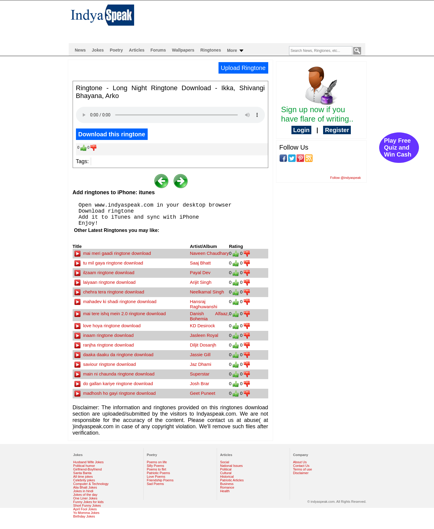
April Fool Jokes (85, 509)
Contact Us (301, 465)
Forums (158, 50)
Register (337, 130)
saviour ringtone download (105, 364)
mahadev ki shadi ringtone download (115, 301)
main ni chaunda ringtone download (114, 373)
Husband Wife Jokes (88, 462)
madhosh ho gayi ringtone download (115, 393)
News (80, 50)
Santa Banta (82, 473)
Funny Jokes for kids (88, 502)
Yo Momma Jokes (86, 513)
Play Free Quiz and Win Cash (397, 147)
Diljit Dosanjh (203, 344)
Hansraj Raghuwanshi (203, 304)
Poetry (116, 50)
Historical (227, 476)
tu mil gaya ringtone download (108, 262)
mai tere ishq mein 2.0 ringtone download (120, 313)
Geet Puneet (202, 393)
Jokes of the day (85, 494)
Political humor (84, 465)
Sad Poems (155, 484)
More (235, 51)
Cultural (225, 473)
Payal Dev (200, 272)
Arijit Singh (201, 282)
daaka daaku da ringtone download (114, 354)
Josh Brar (199, 383)
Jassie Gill (200, 354)
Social (224, 462)
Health (225, 491)
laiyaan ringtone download (105, 282)
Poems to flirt (156, 469)
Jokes (98, 50)
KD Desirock (202, 325)
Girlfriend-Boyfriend (87, 469)
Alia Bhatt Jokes (85, 487)
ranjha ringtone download (104, 344)
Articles (136, 50)
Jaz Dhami (200, 364)
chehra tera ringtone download (109, 291)
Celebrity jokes (84, 480)
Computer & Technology (90, 484)
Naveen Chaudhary (209, 253)
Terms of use (302, 469)
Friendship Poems (160, 480)
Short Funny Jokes (87, 505)
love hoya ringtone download (107, 325)
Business (227, 484)
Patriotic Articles (232, 480)
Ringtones (210, 50)
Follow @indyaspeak (345, 177)
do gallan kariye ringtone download (113, 383)
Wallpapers (183, 50)
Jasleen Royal (204, 335)
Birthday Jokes (84, 516)
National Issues (231, 465)
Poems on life (157, 462)
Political (225, 469)
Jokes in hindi (83, 491)
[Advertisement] (256, 19)
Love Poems (156, 476)
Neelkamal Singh (207, 291)
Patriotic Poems (158, 473)
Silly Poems (155, 465)
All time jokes (83, 476)
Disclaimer (300, 473)
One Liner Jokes (85, 498)
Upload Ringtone (243, 68)
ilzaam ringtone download (104, 272)
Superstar (199, 373)
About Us (300, 462)
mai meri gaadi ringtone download (112, 253)
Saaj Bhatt (200, 262)
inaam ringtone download (104, 335)
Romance (227, 487)
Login (301, 130)
